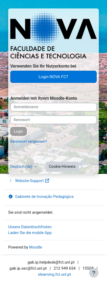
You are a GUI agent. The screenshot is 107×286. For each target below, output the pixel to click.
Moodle (35, 247)
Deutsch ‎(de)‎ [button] (21, 166)
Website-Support (29, 180)
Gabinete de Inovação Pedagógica (40, 196)
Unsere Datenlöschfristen (30, 227)
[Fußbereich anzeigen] (94, 273)
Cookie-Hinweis (62, 166)
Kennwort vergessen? (28, 141)
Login (18, 131)
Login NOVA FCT (53, 76)
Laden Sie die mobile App (30, 232)
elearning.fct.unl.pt (54, 274)
